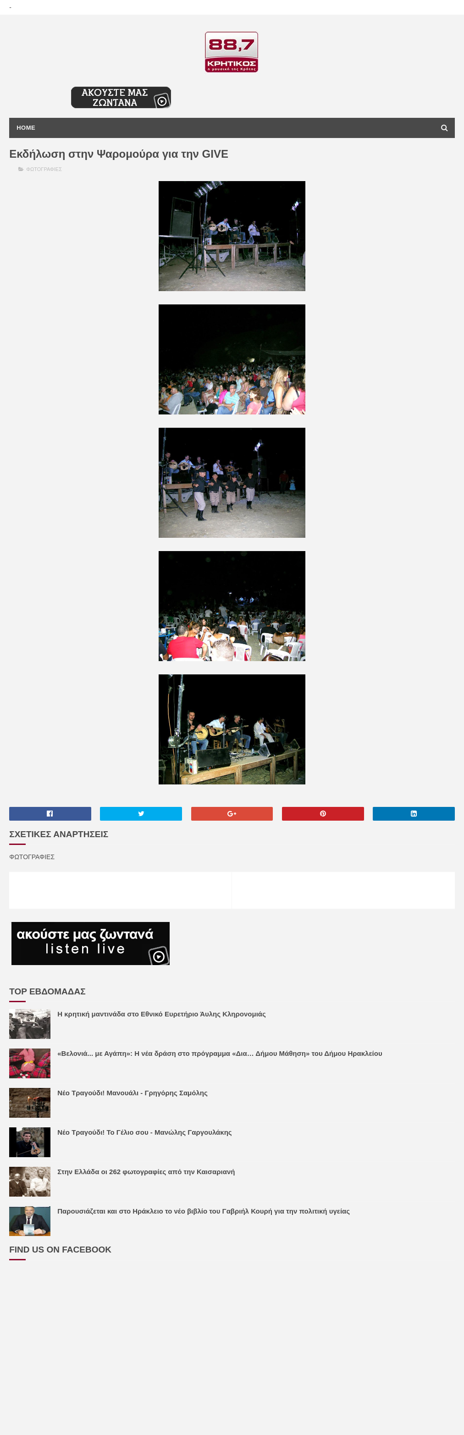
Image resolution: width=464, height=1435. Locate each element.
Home (26, 127)
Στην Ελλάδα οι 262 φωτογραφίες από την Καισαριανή (146, 1172)
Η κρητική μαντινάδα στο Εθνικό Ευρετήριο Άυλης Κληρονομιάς (161, 1014)
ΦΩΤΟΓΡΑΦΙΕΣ (44, 169)
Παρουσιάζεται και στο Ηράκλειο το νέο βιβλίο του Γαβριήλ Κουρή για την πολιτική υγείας (203, 1211)
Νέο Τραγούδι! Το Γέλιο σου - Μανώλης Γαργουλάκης (144, 1132)
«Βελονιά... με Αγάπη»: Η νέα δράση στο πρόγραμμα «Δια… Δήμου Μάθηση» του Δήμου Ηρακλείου (219, 1053)
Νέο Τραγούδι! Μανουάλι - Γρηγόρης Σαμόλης (132, 1093)
